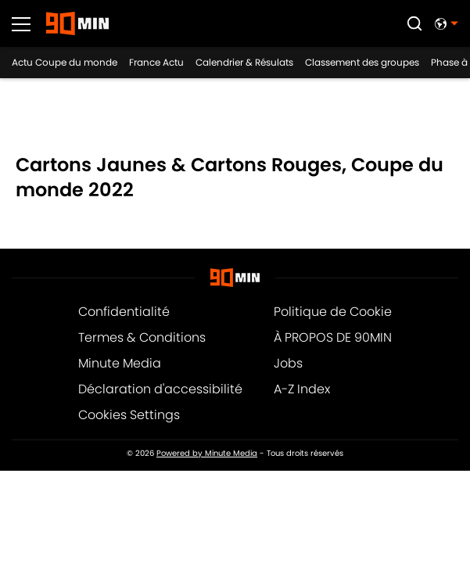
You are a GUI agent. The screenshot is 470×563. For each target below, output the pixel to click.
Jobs (288, 363)
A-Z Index (302, 389)
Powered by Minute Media (206, 453)
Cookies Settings (129, 415)
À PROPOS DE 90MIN (333, 337)
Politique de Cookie (333, 312)
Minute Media (119, 363)
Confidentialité (124, 312)
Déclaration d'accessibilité (160, 389)
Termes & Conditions (142, 337)
